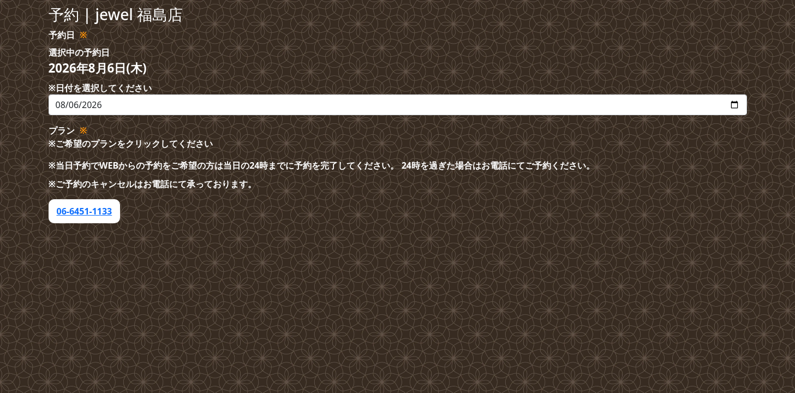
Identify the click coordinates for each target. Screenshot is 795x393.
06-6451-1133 (84, 211)
